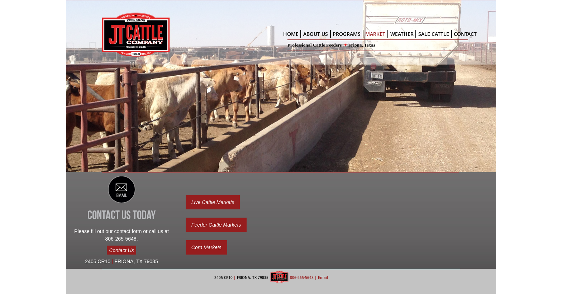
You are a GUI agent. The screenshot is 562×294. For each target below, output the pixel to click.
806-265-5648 (302, 277)
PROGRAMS (347, 33)
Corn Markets (206, 247)
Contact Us (121, 250)
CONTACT (465, 33)
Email (323, 277)
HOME (291, 33)
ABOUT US (315, 33)
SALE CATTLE (433, 33)
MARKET (375, 33)
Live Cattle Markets (212, 202)
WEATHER (402, 33)
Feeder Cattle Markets (216, 225)
